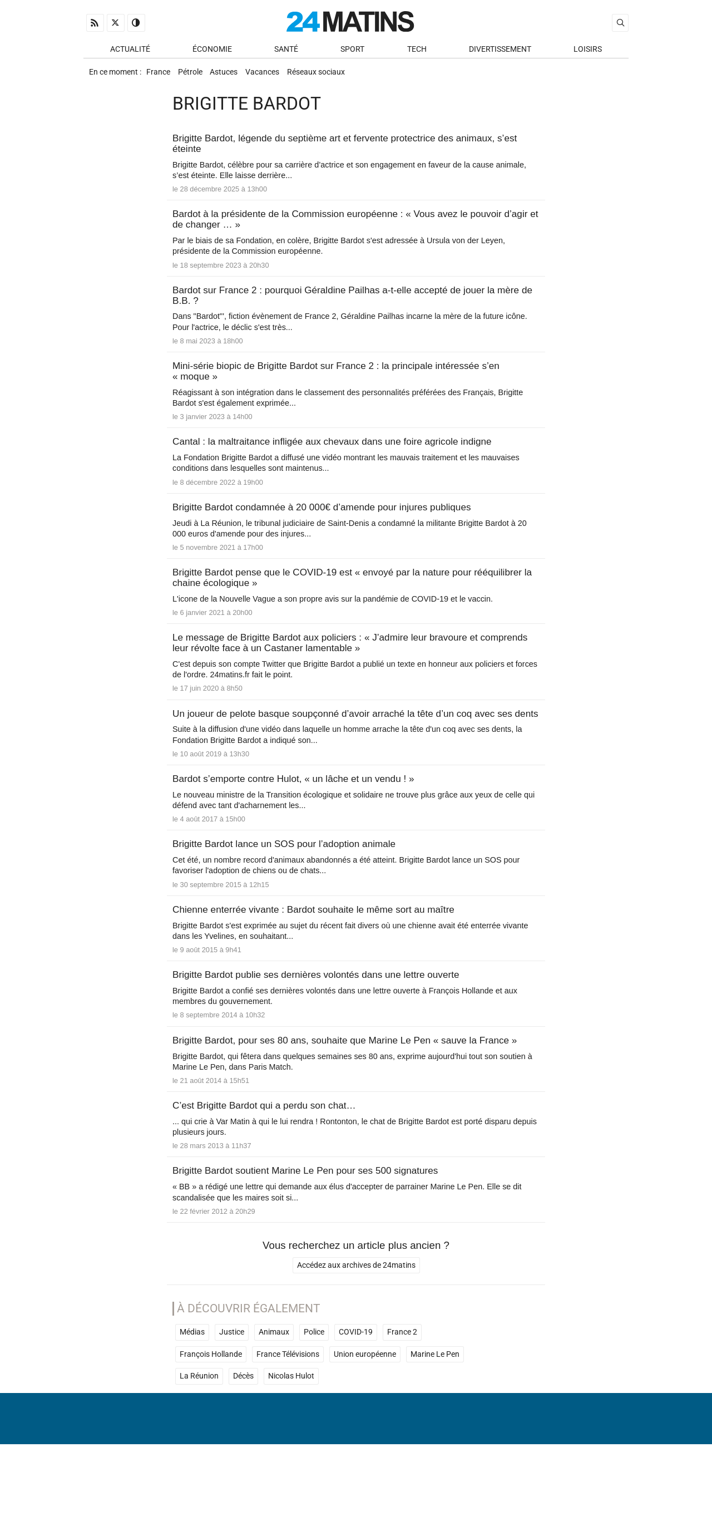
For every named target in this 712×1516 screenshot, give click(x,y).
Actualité (130, 51)
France (159, 76)
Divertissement (500, 51)
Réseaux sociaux (333, 76)
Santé (286, 51)
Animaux (274, 1383)
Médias (192, 1383)
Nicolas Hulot (291, 1427)
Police (314, 1383)
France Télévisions (287, 1405)
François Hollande (211, 1405)
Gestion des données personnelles (546, 1479)
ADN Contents (581, 1497)
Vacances (276, 76)
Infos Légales (425, 1479)
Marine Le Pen (435, 1405)
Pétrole (195, 76)
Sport (352, 51)
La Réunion (199, 1427)
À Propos (285, 1479)
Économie (212, 51)
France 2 (402, 1383)
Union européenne (365, 1405)
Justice (231, 1383)
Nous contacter (349, 1479)
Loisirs (587, 51)
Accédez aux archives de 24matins (356, 1316)
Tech (417, 51)
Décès (243, 1427)
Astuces (233, 76)
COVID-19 (356, 1383)
